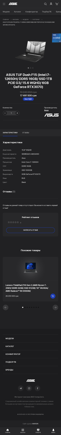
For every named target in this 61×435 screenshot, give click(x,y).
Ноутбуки (35, 19)
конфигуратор (13, 354)
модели (10, 338)
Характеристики (10, 133)
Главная (6, 19)
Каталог (17, 12)
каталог (10, 346)
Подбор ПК (46, 12)
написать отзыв (30, 230)
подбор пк (11, 362)
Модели (6, 12)
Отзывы (25, 133)
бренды (9, 370)
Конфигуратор (32, 12)
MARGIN (35, 424)
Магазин (16, 19)
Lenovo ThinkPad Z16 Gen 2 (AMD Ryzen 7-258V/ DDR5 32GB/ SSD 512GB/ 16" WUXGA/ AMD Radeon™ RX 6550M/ (27, 288)
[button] (28, 68)
